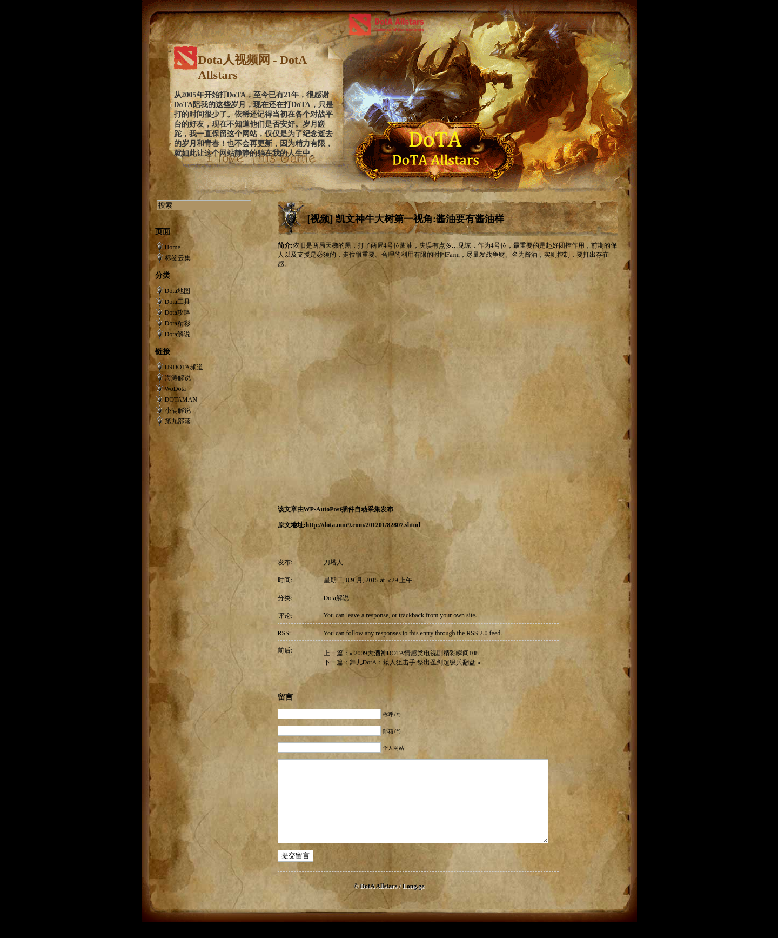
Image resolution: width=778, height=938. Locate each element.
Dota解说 (336, 598)
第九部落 (178, 421)
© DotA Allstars (376, 902)
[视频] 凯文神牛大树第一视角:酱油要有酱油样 (405, 219)
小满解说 (178, 410)
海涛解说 (178, 378)
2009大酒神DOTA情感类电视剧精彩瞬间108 (416, 653)
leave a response (367, 615)
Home (172, 247)
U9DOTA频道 (184, 367)
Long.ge (414, 902)
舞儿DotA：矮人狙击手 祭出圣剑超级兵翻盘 (413, 662)
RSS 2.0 (476, 633)
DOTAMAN (181, 399)
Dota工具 (177, 301)
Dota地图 (177, 291)
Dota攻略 (177, 312)
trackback (411, 615)
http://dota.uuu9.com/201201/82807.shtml (363, 525)
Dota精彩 (177, 323)
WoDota (175, 389)
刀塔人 (333, 562)
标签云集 (178, 258)
